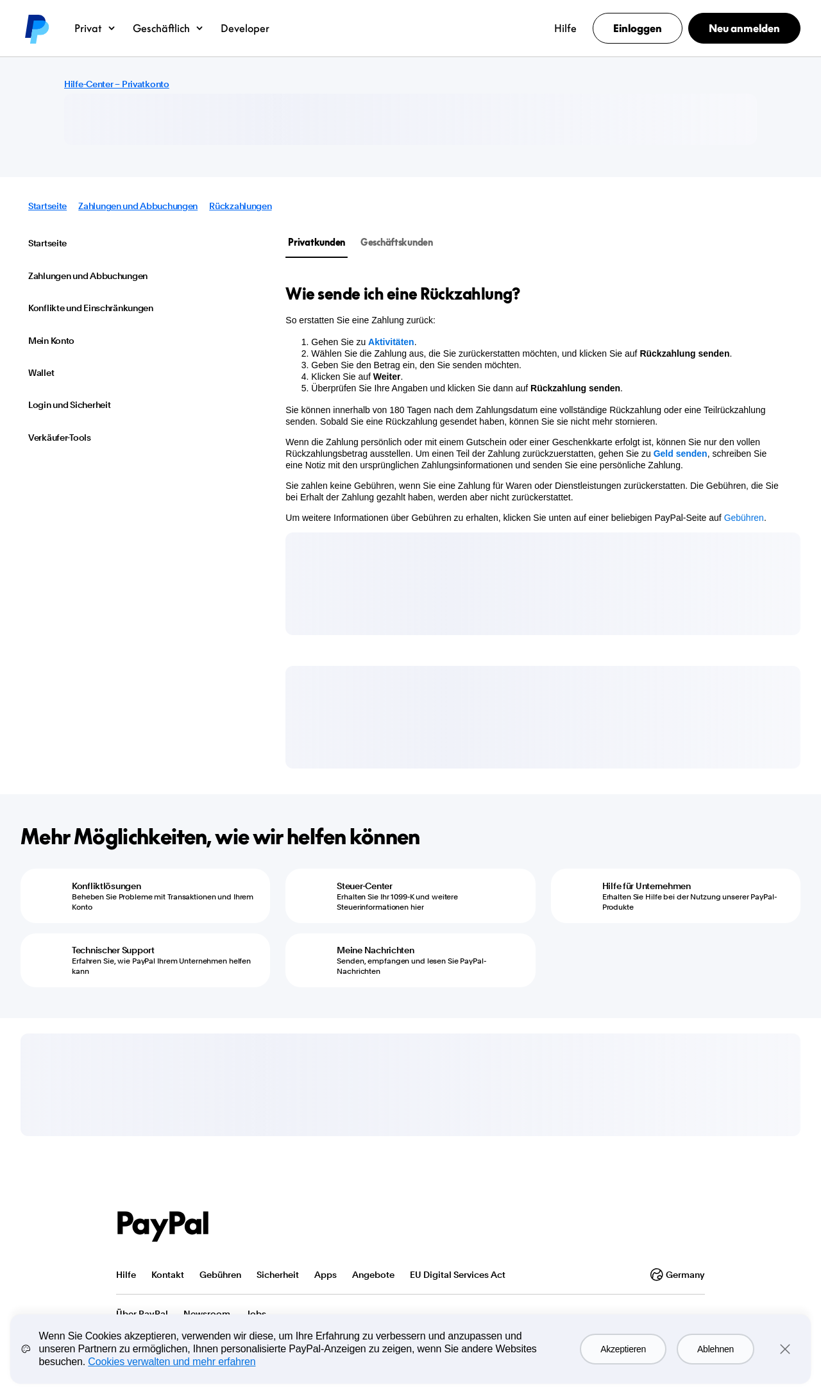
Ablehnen (715, 1349)
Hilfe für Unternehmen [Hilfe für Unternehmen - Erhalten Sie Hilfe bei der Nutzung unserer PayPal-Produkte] (646, 886)
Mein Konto (51, 341)
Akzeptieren (623, 1349)
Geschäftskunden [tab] (396, 242)
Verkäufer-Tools (59, 437)
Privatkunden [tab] (316, 242)
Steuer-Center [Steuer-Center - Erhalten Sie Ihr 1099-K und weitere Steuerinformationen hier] (364, 886)
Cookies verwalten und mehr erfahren (171, 1361)
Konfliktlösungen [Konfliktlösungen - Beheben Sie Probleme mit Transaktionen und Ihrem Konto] (106, 886)
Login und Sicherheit (69, 405)
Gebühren (744, 518)
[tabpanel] (535, 403)
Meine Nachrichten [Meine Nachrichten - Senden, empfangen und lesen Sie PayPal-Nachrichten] (375, 950)
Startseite (47, 206)
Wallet (41, 373)
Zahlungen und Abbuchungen (138, 206)
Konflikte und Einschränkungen (90, 308)
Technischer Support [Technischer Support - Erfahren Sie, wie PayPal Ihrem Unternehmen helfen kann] (113, 950)
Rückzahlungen (240, 206)
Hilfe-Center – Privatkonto (116, 84)
